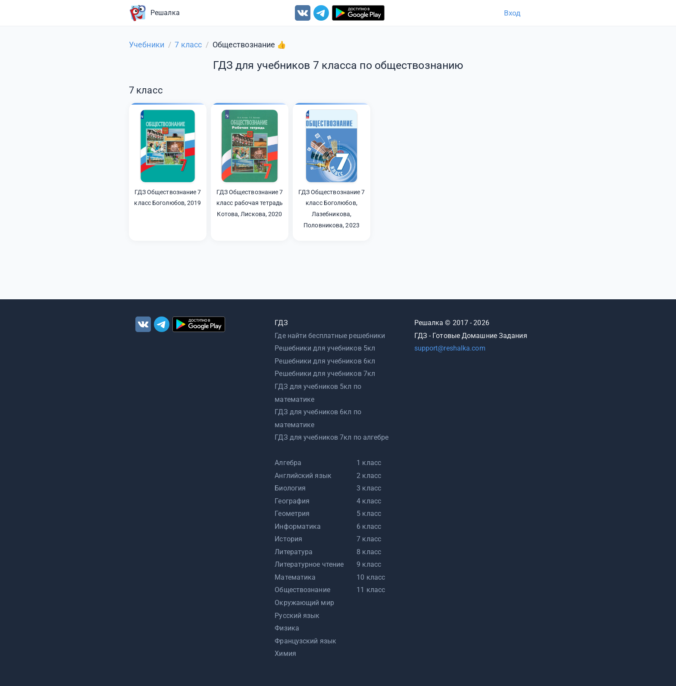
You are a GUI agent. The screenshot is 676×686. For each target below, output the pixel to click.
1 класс (369, 463)
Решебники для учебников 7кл (325, 373)
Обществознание (302, 590)
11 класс (371, 590)
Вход (512, 13)
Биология (290, 488)
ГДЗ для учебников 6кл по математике (318, 418)
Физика (287, 628)
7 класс (369, 539)
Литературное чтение (309, 564)
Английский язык (303, 476)
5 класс (369, 513)
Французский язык (305, 641)
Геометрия (292, 513)
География (292, 501)
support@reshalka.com (449, 348)
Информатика (298, 526)
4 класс (369, 501)
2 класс (369, 476)
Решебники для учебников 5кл (325, 348)
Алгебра (288, 463)
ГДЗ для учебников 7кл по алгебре (331, 437)
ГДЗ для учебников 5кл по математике (318, 393)
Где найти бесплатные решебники (330, 336)
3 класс (369, 488)
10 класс (371, 577)
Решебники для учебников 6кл (325, 361)
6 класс (369, 526)
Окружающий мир (304, 603)
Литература (294, 552)
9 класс (369, 564)
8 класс (369, 552)
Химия (285, 653)
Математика (295, 577)
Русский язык (297, 616)
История (288, 539)
